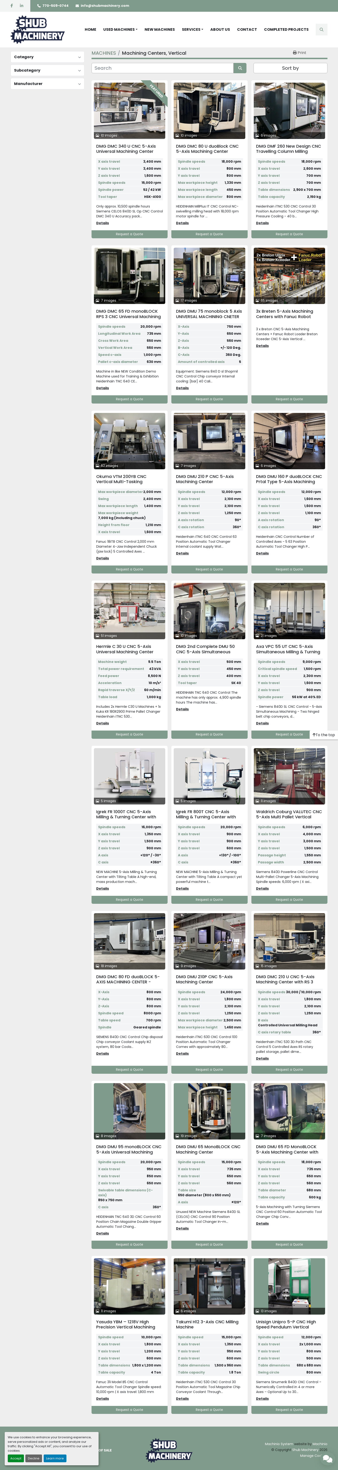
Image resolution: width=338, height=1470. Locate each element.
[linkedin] (21, 6)
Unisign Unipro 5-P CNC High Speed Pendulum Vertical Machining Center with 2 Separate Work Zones (286, 1330)
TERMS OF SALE (99, 1450)
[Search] (163, 68)
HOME (90, 29)
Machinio (320, 1444)
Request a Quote (129, 234)
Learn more (55, 1458)
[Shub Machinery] (169, 1450)
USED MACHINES (119, 29)
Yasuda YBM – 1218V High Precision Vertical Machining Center (125, 1327)
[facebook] (12, 6)
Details (102, 223)
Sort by (290, 68)
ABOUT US (220, 29)
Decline (33, 1458)
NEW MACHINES (160, 29)
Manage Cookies (313, 1455)
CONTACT (247, 29)
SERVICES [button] (191, 29)
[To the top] (324, 735)
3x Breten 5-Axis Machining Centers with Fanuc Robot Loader (284, 316)
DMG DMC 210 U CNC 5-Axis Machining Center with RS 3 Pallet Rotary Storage (285, 982)
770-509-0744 (55, 5)
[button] (120, 29)
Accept (15, 1458)
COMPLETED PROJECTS (286, 29)
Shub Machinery (305, 1449)
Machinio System (279, 1444)
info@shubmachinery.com (105, 5)
